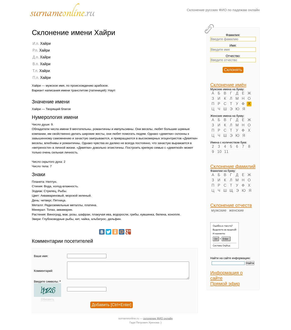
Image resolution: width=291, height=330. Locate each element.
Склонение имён (228, 84)
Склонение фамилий (233, 166)
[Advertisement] (169, 69)
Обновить (47, 302)
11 (226, 152)
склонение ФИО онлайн (158, 321)
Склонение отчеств (231, 205)
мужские (218, 210)
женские (236, 210)
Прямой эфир (225, 283)
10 (219, 152)
